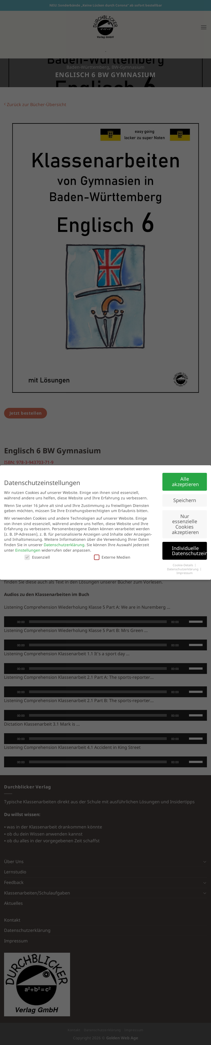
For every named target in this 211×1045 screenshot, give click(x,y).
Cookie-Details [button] (183, 565)
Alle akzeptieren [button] (185, 481)
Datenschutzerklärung (64, 544)
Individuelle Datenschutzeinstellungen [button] (189, 551)
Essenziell (37, 557)
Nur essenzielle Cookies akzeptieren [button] (185, 524)
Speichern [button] (184, 500)
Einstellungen (27, 550)
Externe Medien (112, 557)
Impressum (185, 573)
